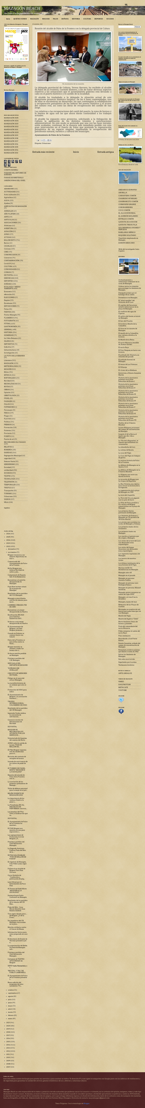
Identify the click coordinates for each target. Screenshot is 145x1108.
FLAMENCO (9, 318)
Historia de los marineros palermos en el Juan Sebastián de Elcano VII (128, 418)
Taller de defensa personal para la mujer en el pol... (18, 789)
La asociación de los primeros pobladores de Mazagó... (18, 783)
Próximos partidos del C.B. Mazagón (16, 659)
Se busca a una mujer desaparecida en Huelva (18, 622)
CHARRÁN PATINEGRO (127, 198)
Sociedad (7, 467)
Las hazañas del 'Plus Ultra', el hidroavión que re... (18, 813)
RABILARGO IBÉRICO (126, 232)
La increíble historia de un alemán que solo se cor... (17, 685)
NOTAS (7, 386)
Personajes (8, 410)
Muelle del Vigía (124, 616)
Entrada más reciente (43, 152)
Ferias (6, 309)
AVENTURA (9, 228)
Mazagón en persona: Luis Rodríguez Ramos (128, 584)
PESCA (7, 413)
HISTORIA (76, 19)
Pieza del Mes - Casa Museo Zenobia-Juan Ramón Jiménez (16, 909)
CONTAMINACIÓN (11, 260)
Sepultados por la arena (127, 662)
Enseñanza (8, 303)
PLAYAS (7, 419)
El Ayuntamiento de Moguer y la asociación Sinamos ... (17, 696)
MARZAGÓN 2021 (11, 129)
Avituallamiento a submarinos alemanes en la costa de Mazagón (128, 281)
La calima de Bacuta (126, 450)
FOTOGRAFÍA (9, 321)
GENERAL (8, 329)
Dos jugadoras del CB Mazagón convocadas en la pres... (17, 922)
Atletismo (8, 225)
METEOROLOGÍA (11, 366)
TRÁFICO (8, 488)
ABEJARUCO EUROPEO (127, 190)
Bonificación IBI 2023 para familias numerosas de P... (16, 616)
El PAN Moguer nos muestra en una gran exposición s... (16, 830)
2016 (8, 1038)
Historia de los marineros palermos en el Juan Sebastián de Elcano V (128, 405)
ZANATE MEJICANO (126, 243)
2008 (8, 1064)
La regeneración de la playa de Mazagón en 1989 (128, 491)
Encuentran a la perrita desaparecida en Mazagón (16, 581)
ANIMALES (8, 211)
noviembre (12, 552)
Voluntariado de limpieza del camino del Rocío (17, 739)
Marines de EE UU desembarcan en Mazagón (128, 568)
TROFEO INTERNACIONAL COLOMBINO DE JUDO (17, 703)
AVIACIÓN (8, 231)
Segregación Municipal (13, 455)
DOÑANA (64, 19)
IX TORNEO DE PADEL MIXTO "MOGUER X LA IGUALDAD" (16, 770)
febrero (11, 1015)
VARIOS (7, 499)
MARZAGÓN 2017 (11, 141)
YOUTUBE (122, 690)
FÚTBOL (7, 324)
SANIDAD (8, 452)
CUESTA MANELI (11, 170)
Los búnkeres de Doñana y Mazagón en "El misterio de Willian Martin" (128, 517)
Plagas (6, 416)
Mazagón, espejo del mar (127, 602)
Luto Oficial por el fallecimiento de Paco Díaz (17, 883)
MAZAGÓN (34, 19)
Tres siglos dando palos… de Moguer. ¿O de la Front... (17, 915)
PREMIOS (8, 424)
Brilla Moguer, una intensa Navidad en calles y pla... (16, 570)
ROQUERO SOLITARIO (127, 235)
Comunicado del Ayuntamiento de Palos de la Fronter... (17, 563)
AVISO (6, 234)
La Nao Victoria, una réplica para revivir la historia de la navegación (129, 485)
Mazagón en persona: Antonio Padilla (126, 579)
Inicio (8, 19)
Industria (7, 347)
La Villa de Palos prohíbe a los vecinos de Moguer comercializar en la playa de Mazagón (129, 505)
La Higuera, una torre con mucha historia (128, 475)
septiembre (12, 993)
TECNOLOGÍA (9, 479)
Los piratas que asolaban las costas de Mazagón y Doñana (129, 523)
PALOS (55, 19)
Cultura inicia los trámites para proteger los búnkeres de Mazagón (129, 288)
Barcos (6, 243)
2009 (8, 1061)
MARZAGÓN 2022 (11, 126)
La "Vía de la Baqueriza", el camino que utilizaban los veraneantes (128, 442)
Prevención (8, 427)
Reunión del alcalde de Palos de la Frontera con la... (16, 776)
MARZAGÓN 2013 (11, 153)
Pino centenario (124, 636)
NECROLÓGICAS (10, 384)
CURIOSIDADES (10, 269)
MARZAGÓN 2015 (11, 147)
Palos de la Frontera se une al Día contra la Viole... (16, 641)
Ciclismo (7, 249)
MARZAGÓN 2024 (11, 121)
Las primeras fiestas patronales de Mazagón (127, 512)
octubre (11, 990)
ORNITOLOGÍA (10, 395)
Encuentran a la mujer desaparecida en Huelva (18, 611)
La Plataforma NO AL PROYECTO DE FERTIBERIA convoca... (17, 806)
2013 (8, 1048)
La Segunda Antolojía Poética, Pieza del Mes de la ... (17, 850)
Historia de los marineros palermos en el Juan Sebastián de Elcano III (128, 392)
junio (10, 1002)
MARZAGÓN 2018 (11, 138)
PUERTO (7, 436)
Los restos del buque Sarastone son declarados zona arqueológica (128, 549)
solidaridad (8, 470)
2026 (8, 534)
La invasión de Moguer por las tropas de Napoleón (128, 480)
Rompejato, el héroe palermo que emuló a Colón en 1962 (129, 650)
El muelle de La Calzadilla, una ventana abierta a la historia (128, 335)
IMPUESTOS (9, 344)
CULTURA (87, 19)
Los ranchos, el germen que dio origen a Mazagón (128, 537)
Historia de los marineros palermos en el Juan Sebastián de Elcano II (128, 386)
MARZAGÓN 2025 (11, 118)
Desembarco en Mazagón (127, 297)
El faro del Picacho (125, 321)
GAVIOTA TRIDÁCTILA (127, 225)
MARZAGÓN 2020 (11, 132)
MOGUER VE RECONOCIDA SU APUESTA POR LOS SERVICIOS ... (16, 732)
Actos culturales (10, 194)
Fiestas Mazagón (10, 315)
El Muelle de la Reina (126, 340)
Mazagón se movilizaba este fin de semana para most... (17, 600)
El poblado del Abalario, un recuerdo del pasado (128, 356)
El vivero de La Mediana (127, 370)
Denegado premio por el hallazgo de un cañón (127, 293)
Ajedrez (7, 203)
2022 (8, 546)
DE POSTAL (8, 275)
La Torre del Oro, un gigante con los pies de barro (128, 499)
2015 (8, 1041)
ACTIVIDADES (10, 192)
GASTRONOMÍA (10, 326)
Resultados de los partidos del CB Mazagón (18, 709)
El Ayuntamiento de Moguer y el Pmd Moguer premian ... (16, 628)
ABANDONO (9, 189)
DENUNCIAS (9, 278)
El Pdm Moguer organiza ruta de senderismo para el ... (17, 751)
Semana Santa (9, 461)
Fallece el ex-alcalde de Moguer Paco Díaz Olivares (16, 870)
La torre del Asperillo (126, 495)
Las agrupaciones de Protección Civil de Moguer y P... (16, 836)
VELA (6, 502)
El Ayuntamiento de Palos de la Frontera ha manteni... (18, 823)
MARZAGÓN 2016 (11, 144)
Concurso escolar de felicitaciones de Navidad (15, 721)
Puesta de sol (9, 439)
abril (10, 1009)
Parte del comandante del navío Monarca (128, 627)
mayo (10, 1006)
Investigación (9, 353)
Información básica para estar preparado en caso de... (18, 934)
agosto (10, 996)
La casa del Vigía (124, 453)
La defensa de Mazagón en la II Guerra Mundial (129, 470)
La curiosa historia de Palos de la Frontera (128, 461)
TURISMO (8, 493)
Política (7, 422)
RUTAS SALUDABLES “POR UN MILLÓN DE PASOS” (17, 857)
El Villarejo (122, 367)
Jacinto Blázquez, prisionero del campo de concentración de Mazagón (129, 429)
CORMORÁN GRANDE (127, 204)
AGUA (6, 200)
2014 (8, 1045)
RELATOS (8, 447)
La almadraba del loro (126, 447)
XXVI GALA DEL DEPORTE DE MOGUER (18, 664)
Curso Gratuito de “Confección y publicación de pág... (16, 877)
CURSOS (7, 272)
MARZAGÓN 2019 (11, 135)
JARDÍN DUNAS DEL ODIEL (14, 180)
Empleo (7, 300)
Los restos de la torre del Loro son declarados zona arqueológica (129, 542)
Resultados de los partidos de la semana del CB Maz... (18, 902)
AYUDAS (7, 237)
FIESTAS (7, 312)
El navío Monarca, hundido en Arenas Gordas (128, 343)
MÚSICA (7, 375)
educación (8, 294)
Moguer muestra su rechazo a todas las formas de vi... (16, 648)
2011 (8, 1054)
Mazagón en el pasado (126, 575)
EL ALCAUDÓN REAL (127, 213)
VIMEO (121, 681)
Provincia (8, 433)
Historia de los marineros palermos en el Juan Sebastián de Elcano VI (128, 412)
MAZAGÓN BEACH (22, 8)
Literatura (8, 360)
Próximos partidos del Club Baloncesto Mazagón (16, 843)
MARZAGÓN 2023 (11, 124)
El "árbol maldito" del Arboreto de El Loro (126, 301)
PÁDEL (7, 398)
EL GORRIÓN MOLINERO (128, 216)
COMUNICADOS (10, 255)
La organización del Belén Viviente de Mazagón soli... (17, 947)
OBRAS (7, 389)
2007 (8, 1067)
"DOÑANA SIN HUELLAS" (13, 669)
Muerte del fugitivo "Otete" (128, 619)
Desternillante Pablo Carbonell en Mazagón (17, 896)
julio (10, 999)
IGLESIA (7, 341)
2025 (8, 537)
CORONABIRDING (125, 207)
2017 (8, 1035)
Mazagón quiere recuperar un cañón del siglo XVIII (129, 593)
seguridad (8, 458)
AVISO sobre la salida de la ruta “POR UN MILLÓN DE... (17, 745)
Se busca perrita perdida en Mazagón (17, 654)
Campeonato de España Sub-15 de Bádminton (17, 576)
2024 (8, 540)
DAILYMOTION (124, 684)
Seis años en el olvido (126, 659)
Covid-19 (7, 263)
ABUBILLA (122, 193)
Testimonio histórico (126, 665)
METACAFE (123, 687)
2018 (8, 1032)
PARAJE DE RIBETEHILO (13, 177)
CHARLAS (8, 246)
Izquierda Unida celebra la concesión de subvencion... (17, 715)
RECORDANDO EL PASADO (15, 442)
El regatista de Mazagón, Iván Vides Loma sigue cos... (17, 863)
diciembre (12, 549)
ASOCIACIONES (10, 222)
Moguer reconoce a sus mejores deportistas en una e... (17, 556)
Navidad (7, 381)
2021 (8, 1022)
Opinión (7, 392)
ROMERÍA (8, 450)
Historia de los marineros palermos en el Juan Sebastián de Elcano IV (128, 399)
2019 (8, 1029)
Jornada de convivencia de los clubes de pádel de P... (18, 763)
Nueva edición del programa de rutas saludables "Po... (15, 984)
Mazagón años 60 (125, 572)
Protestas (7, 430)
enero (10, 1018)
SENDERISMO (9, 464)
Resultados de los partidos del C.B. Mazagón (18, 594)
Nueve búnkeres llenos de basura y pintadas (128, 622)
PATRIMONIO (9, 407)
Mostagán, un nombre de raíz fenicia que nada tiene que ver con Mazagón (129, 611)
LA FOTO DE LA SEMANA (14, 356)
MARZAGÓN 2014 (11, 150)
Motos (6, 372)
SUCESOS (110, 19)
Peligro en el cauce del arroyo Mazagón (16, 679)
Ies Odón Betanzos (11, 338)
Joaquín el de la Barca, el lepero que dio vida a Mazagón (127, 436)
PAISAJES (8, 401)
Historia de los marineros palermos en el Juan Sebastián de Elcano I (128, 379)
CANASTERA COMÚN (127, 196)
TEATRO (7, 476)
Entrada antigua (105, 152)
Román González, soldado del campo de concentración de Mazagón (129, 645)
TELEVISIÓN (9, 482)
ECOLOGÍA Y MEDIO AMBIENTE (12, 287)
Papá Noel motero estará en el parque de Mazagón (17, 588)
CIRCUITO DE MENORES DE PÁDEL (17, 674)
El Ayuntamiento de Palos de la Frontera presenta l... (18, 977)
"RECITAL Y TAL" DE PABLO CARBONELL (17, 971)
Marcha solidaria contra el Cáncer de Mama (17, 928)
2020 (8, 1026)
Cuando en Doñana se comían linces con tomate (16, 635)
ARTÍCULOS (9, 220)
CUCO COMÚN (124, 210)
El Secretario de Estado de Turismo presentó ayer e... (17, 940)
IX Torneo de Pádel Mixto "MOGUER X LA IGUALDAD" (17, 890)
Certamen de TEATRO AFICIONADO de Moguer (16, 960)
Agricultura (8, 197)
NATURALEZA (10, 378)
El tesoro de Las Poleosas (127, 364)
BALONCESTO (10, 240)
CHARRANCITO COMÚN (128, 201)
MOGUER (46, 19)
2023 (8, 543)
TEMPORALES (10, 485)
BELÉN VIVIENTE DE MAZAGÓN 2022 (16, 794)
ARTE (6, 217)
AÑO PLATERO (10, 214)
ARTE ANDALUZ (125, 673)
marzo (10, 1012)
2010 (8, 1057)
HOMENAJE (9, 335)
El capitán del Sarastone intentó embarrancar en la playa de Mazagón (128, 307)
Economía (8, 291)
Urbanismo (46, 143)
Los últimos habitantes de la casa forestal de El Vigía (129, 564)
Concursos (8, 258)
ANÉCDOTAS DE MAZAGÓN (15, 206)
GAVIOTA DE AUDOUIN (127, 222)
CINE (6, 252)
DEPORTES (98, 19)
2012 (8, 1051)
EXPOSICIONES (10, 306)
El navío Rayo (123, 347)
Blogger (86, 1103)
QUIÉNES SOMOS (20, 19)
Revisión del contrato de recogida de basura (17, 757)
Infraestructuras (10, 350)
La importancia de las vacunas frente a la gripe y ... (16, 800)
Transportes (8, 490)
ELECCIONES (9, 297)
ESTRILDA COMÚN (126, 219)
